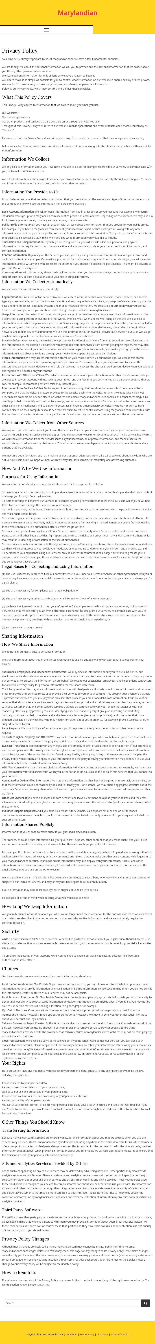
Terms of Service (120, 1334)
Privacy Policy (87, 1334)
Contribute (71, 1334)
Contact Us (102, 1334)
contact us (42, 1284)
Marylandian (77, 13)
